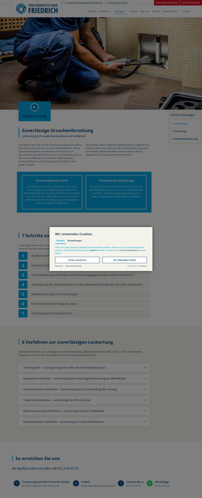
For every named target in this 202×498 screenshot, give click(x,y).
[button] (77, 260)
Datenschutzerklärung (73, 266)
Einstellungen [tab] (74, 240)
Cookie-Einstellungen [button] (129, 250)
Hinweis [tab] (60, 240)
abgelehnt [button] (94, 250)
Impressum (59, 266)
